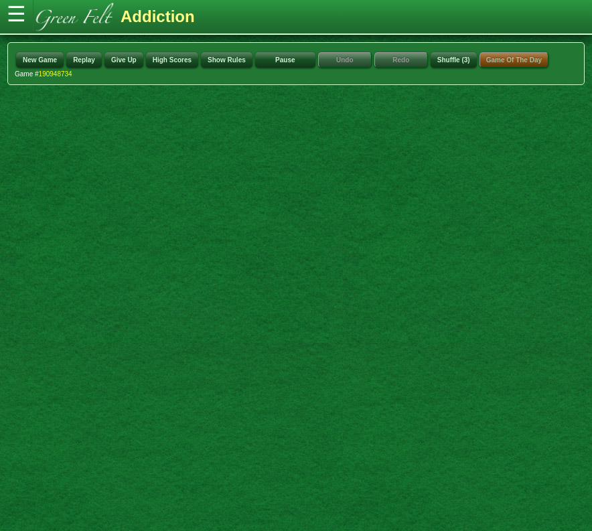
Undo (345, 60)
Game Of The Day (514, 60)
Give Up (124, 60)
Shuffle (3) (453, 60)
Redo (400, 60)
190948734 (55, 74)
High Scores (172, 60)
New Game (40, 60)
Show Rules (227, 60)
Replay (84, 60)
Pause (285, 60)
